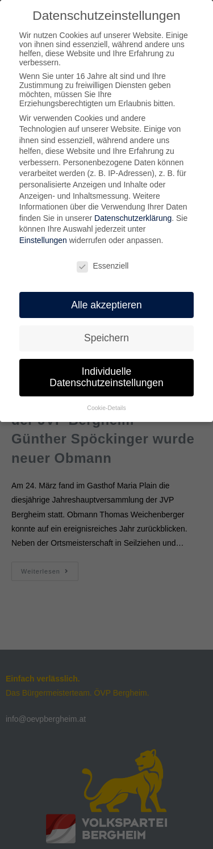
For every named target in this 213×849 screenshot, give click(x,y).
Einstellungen (43, 237)
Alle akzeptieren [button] (106, 302)
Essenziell (102, 263)
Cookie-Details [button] (106, 405)
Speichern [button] (106, 335)
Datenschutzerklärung (133, 215)
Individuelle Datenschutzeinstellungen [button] (106, 374)
